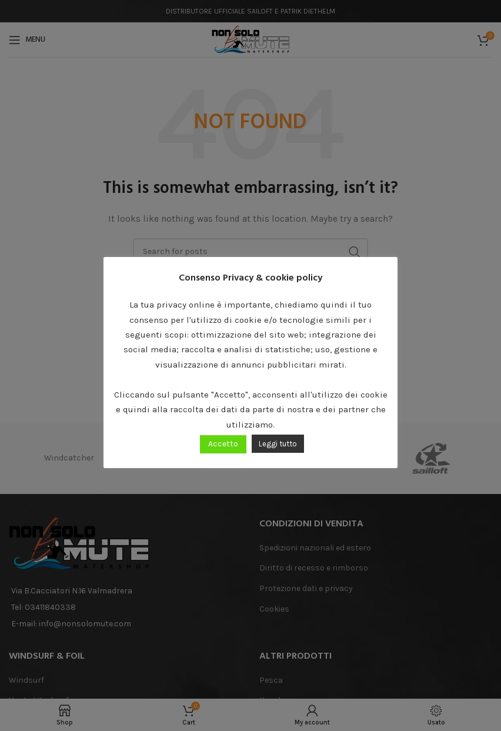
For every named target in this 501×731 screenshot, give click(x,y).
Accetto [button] (223, 444)
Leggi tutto (278, 443)
